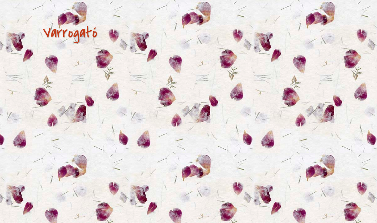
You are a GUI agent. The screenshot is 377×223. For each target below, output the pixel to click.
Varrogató (70, 32)
